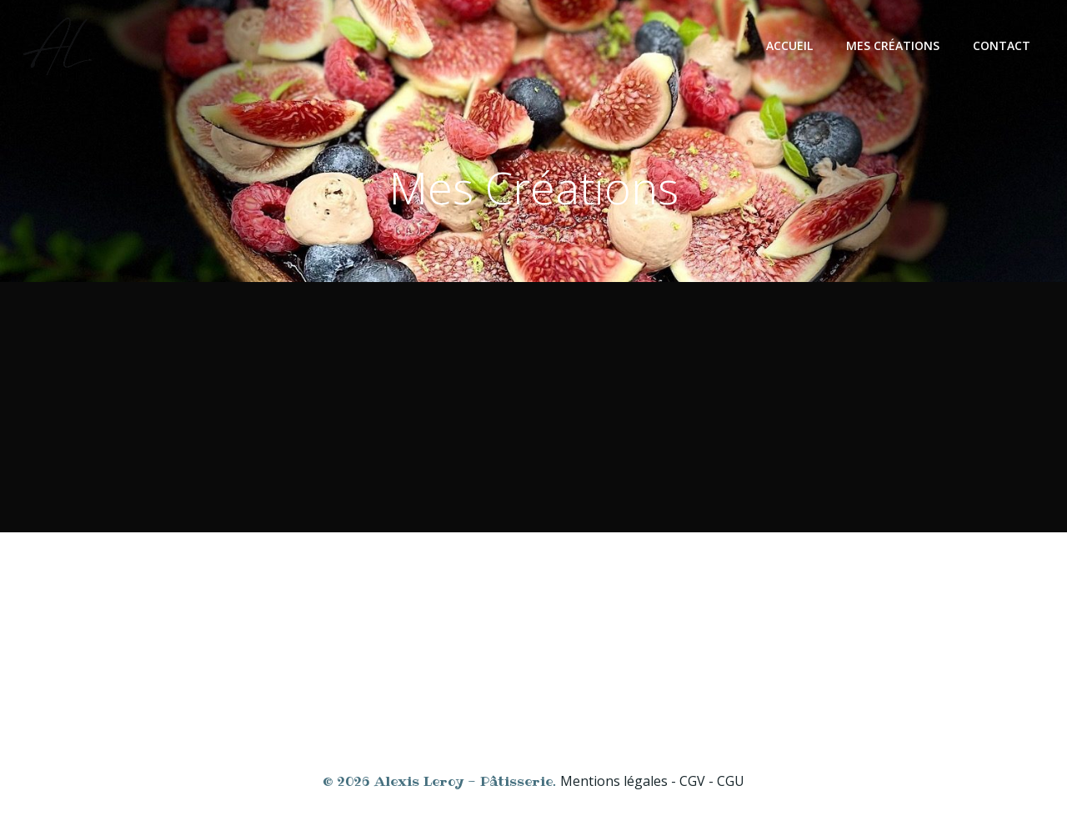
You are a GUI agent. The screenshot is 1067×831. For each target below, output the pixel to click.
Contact (1001, 45)
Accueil (789, 45)
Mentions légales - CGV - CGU (652, 781)
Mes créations (892, 45)
